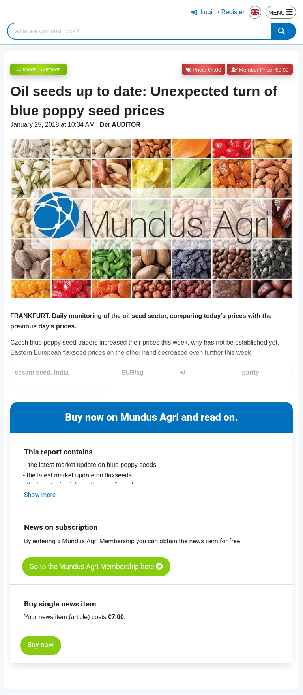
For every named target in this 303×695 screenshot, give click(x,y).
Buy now (41, 645)
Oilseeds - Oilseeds (38, 69)
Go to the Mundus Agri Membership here (96, 567)
